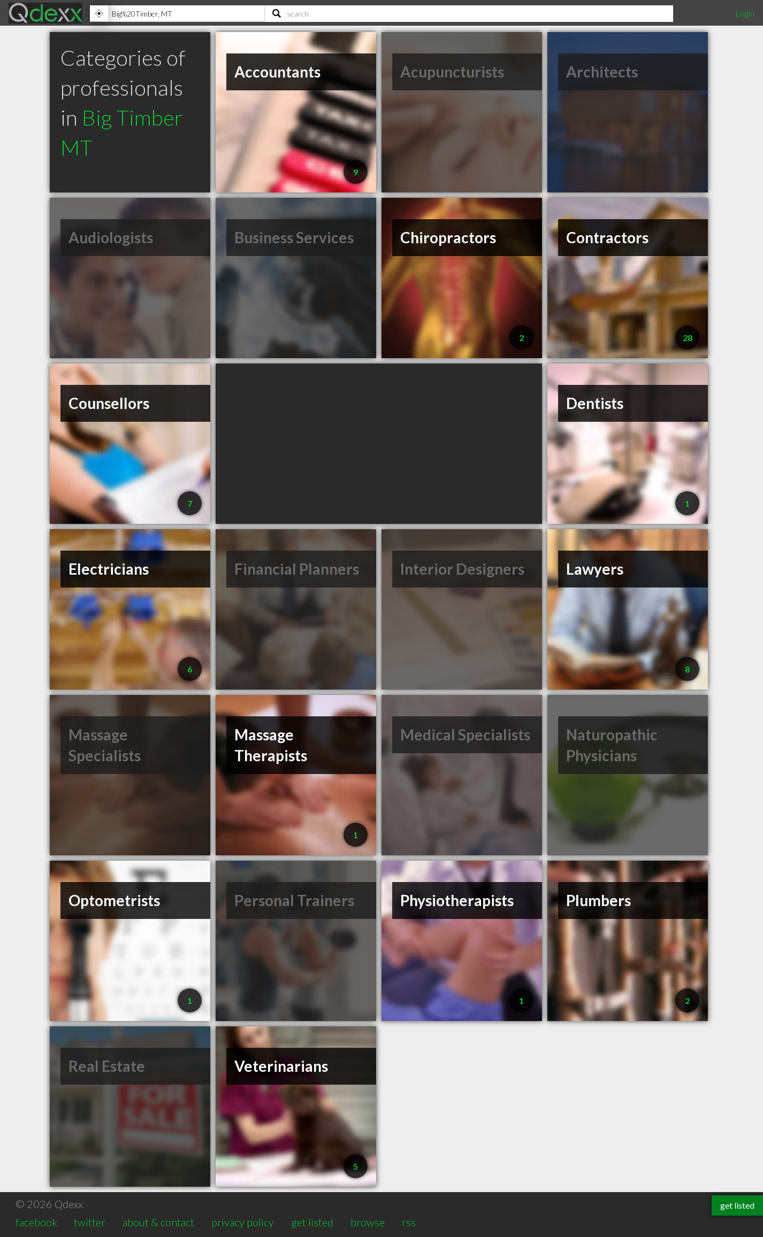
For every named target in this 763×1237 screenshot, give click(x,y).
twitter (89, 1222)
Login (744, 13)
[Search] (469, 13)
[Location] (177, 13)
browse (367, 1222)
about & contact (158, 1222)
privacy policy (242, 1222)
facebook (36, 1222)
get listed (312, 1222)
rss (409, 1222)
